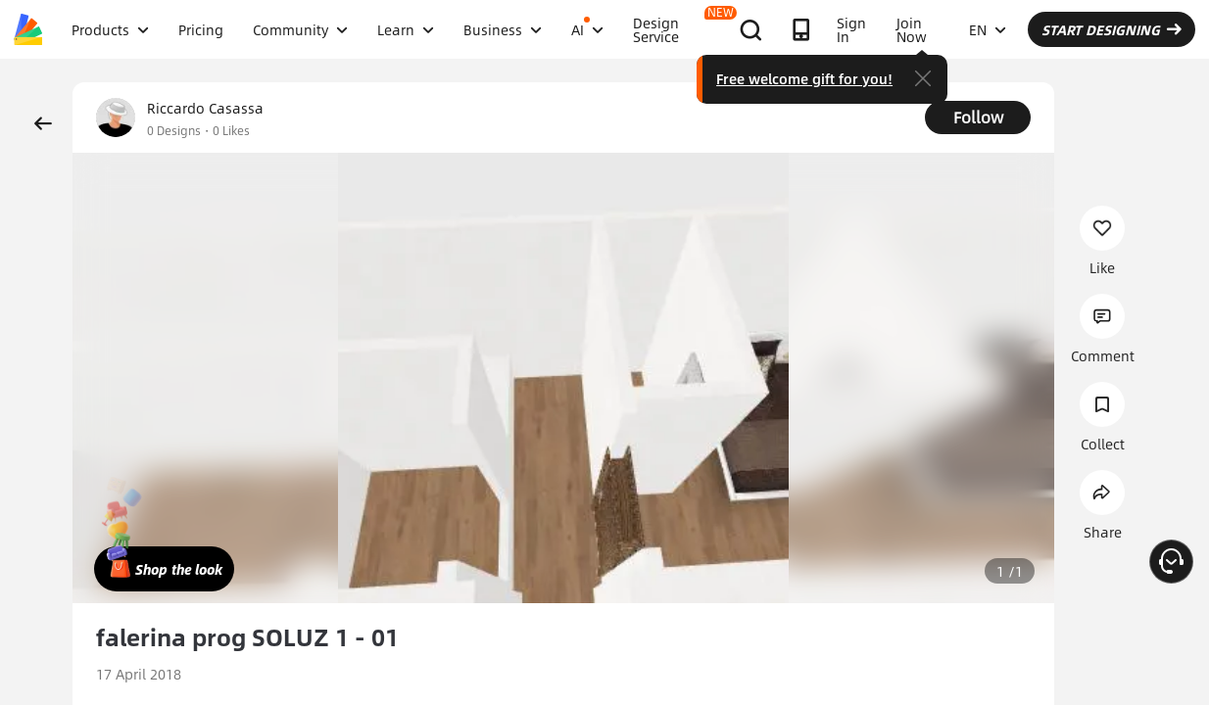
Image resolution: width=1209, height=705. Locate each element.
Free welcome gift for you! (804, 78)
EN (987, 29)
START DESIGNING (1111, 29)
